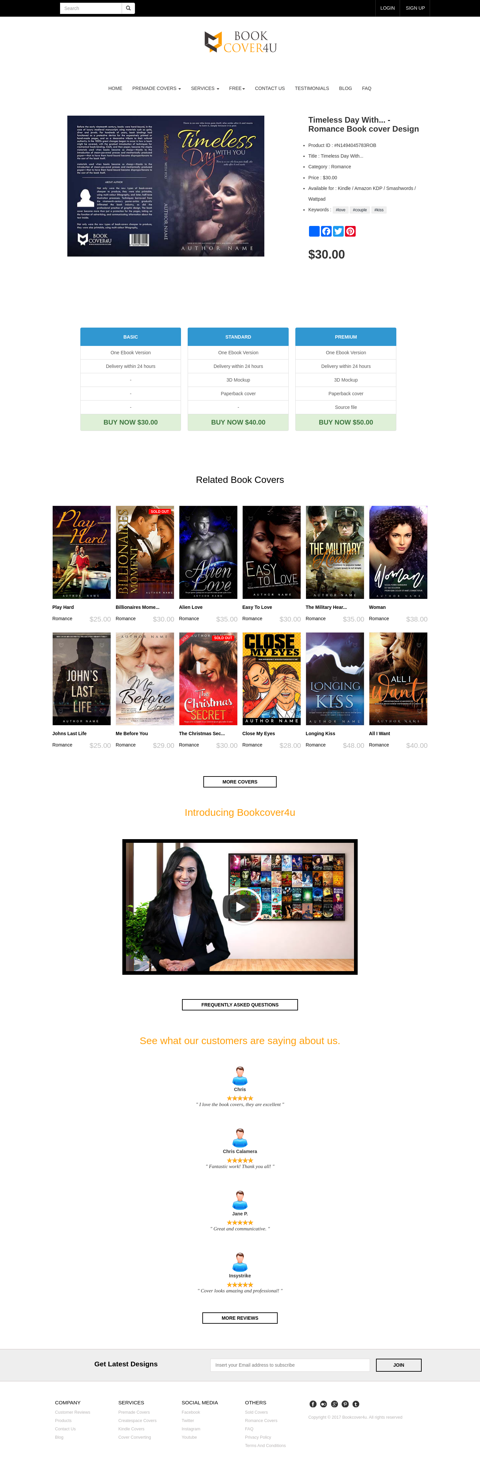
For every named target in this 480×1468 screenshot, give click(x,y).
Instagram (191, 1428)
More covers (239, 781)
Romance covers (261, 1419)
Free (237, 88)
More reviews (240, 1317)
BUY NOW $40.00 (238, 422)
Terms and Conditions (265, 1444)
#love (340, 210)
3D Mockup (238, 380)
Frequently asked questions (240, 1004)
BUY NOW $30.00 (130, 422)
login (387, 8)
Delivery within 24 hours (131, 366)
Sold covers (256, 1411)
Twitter (188, 1419)
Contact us (270, 88)
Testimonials (312, 88)
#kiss (379, 210)
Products (63, 1419)
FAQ (366, 88)
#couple (360, 210)
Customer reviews (72, 1411)
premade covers (156, 88)
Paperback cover (238, 393)
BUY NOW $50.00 (346, 422)
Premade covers (134, 1411)
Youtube (189, 1436)
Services (205, 88)
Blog (345, 88)
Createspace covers (137, 1419)
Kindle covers (131, 1428)
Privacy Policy (258, 1436)
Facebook (191, 1411)
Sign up (415, 8)
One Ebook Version (131, 352)
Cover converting (134, 1436)
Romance (62, 618)
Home (115, 88)
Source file (346, 407)
